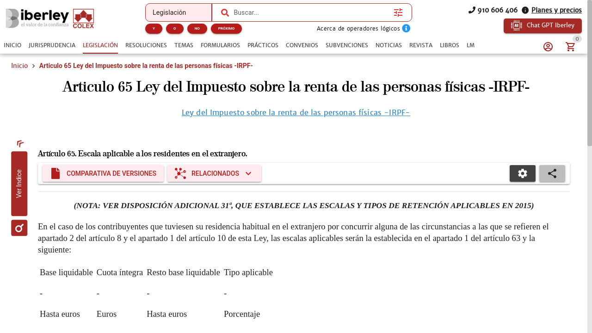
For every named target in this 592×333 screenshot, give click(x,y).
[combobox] (311, 12)
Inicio (19, 66)
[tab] (12, 45)
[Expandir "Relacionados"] (214, 177)
